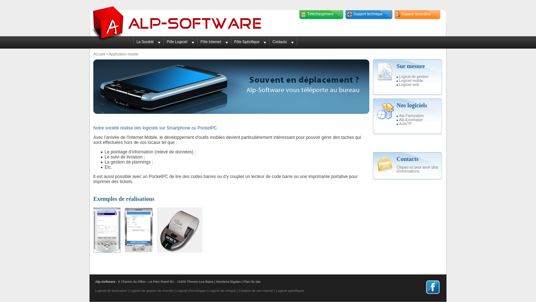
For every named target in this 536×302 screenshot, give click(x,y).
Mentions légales (228, 282)
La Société (145, 42)
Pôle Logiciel (177, 42)
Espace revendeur (416, 14)
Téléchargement (320, 14)
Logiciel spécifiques (290, 291)
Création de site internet (256, 291)
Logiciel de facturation (111, 291)
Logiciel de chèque (222, 291)
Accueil (99, 54)
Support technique (368, 14)
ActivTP (405, 124)
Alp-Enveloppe (411, 120)
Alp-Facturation (411, 116)
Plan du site (251, 282)
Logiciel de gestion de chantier (152, 291)
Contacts (279, 42)
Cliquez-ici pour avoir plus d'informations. (417, 169)
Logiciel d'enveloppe (191, 291)
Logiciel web (409, 85)
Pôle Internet (210, 42)
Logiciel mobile (411, 81)
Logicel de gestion (414, 77)
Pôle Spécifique (247, 42)
